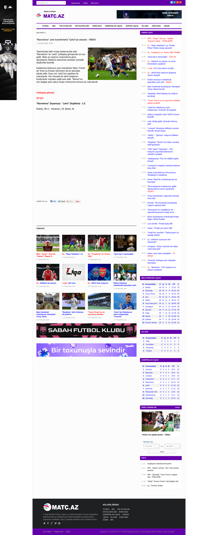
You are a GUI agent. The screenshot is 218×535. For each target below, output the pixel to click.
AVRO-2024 (156, 26)
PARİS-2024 (96, 26)
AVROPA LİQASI (132, 26)
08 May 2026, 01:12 (69, 257)
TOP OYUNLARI (65, 26)
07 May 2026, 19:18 (95, 286)
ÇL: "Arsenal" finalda (155, 486)
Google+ (177, 2)
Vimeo (55, 523)
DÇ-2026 (145, 26)
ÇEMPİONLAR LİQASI (113, 26)
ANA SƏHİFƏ (40, 32)
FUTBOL (45, 26)
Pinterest (180, 2)
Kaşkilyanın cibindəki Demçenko (159, 464)
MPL (54, 26)
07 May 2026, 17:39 (95, 317)
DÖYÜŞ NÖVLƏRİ (82, 26)
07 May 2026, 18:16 (69, 317)
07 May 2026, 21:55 (121, 257)
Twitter (171, 2)
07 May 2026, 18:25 (44, 320)
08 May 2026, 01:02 (95, 259)
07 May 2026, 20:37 (44, 286)
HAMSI (177, 407)
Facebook (174, 2)
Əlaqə (85, 3)
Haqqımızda (75, 3)
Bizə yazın (94, 3)
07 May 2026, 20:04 (69, 286)
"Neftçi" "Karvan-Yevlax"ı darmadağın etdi (163, 481)
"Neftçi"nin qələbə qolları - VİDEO (156, 435)
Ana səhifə (47, 532)
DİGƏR (166, 26)
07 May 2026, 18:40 (121, 288)
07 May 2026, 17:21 (121, 320)
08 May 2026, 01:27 (44, 259)
